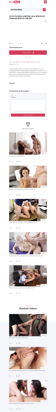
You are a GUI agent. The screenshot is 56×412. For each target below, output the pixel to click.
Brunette (38, 61)
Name (12, 95)
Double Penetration (30, 61)
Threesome (23, 61)
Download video (28, 52)
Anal (14, 61)
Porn (14, 2)
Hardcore (17, 61)
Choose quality (28, 57)
